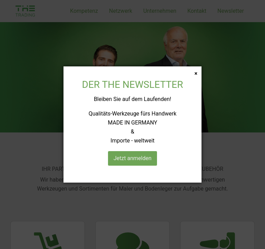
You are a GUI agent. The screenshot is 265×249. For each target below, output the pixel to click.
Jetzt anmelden (132, 158)
